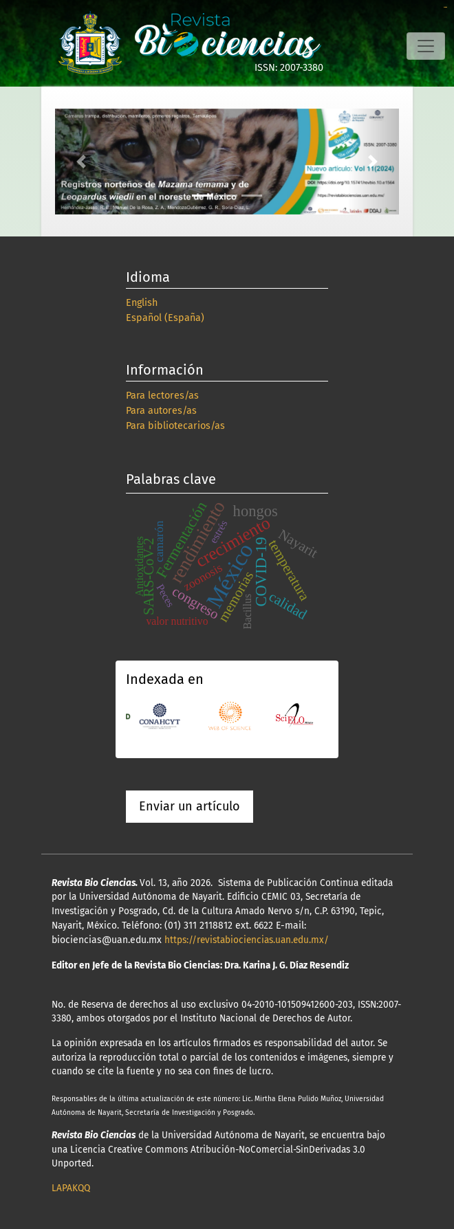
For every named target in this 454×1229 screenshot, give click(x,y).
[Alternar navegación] (426, 46)
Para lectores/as (162, 395)
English (142, 303)
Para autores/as (161, 411)
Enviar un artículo (189, 806)
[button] (81, 161)
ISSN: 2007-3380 (289, 68)
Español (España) (165, 318)
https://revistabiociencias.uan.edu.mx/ (246, 940)
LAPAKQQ (71, 1188)
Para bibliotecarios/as (175, 426)
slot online (445, 7)
